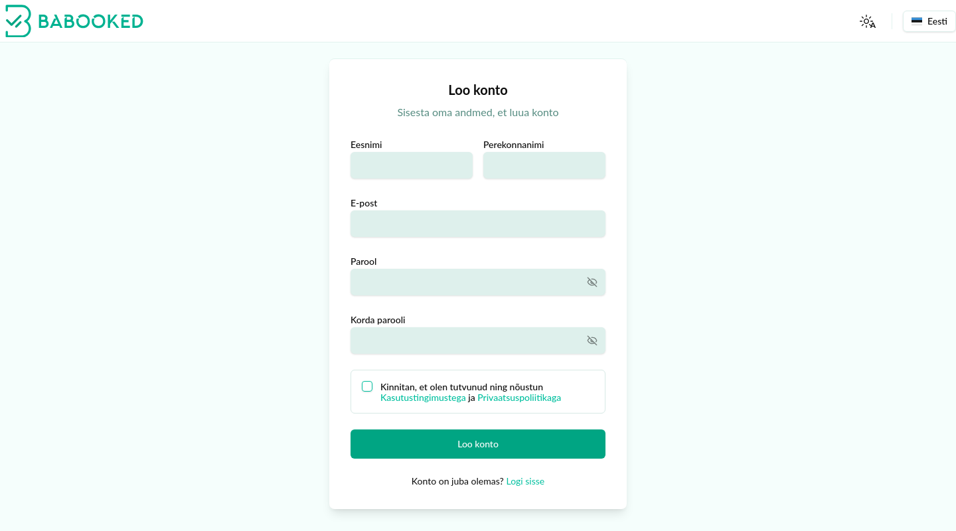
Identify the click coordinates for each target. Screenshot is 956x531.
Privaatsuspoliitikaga (519, 397)
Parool (363, 261)
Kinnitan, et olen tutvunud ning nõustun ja (470, 392)
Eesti (929, 21)
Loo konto (478, 443)
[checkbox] (367, 386)
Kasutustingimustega (423, 397)
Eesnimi (366, 144)
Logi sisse (525, 481)
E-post (364, 202)
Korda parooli (378, 319)
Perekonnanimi (513, 144)
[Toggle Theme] (866, 21)
